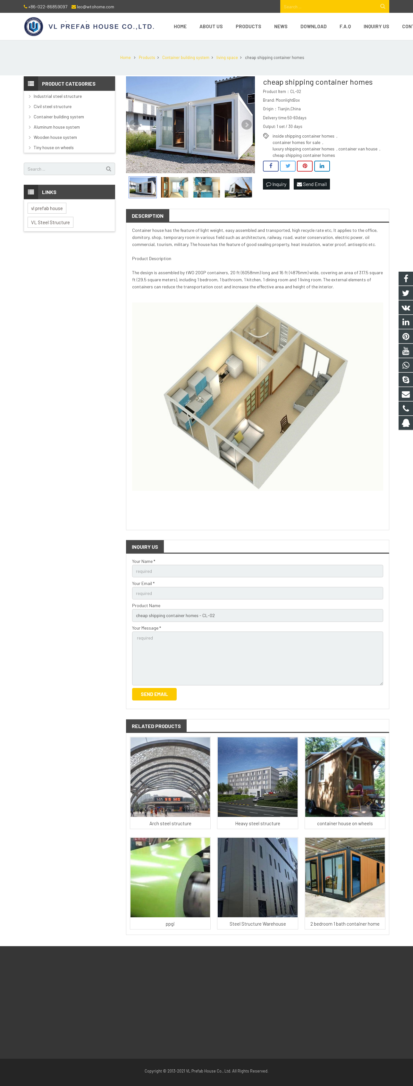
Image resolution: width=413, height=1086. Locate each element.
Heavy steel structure (257, 823)
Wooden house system (55, 137)
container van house (357, 148)
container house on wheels (345, 823)
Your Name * (143, 561)
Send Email (312, 184)
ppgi (170, 924)
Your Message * (146, 628)
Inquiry (276, 184)
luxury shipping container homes (303, 148)
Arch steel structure (170, 823)
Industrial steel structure (58, 96)
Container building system (59, 116)
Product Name (146, 605)
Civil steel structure (53, 106)
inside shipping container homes (303, 136)
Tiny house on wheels (54, 147)
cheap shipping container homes (304, 155)
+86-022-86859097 (47, 6)
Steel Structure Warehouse (258, 924)
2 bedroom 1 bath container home (345, 924)
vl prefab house (47, 208)
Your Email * (143, 583)
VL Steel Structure (50, 222)
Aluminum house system (57, 127)
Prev (134, 125)
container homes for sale (296, 142)
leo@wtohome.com (95, 6)
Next (246, 125)
